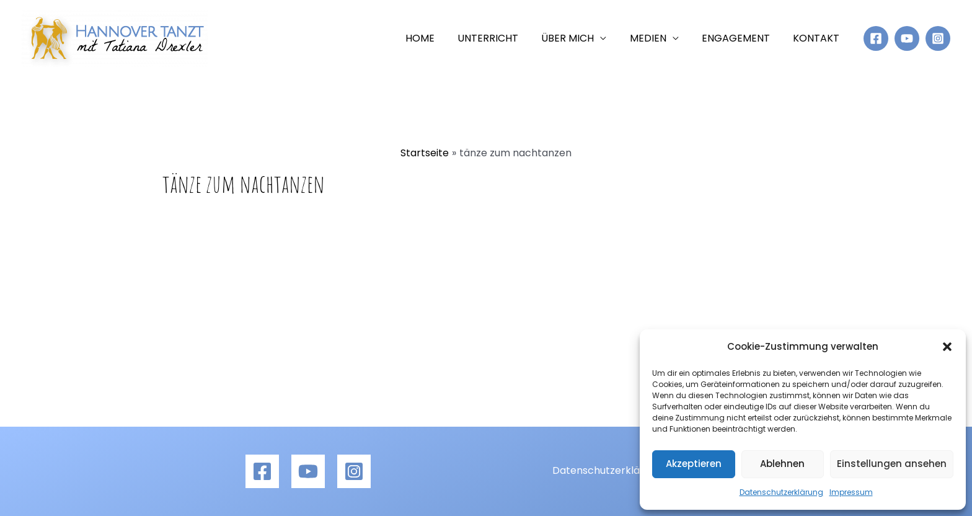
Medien (656, 38)
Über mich (579, 38)
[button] (947, 346)
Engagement (741, 38)
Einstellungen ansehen (892, 463)
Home (438, 38)
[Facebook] (876, 38)
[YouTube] (907, 38)
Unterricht (502, 38)
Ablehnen (782, 463)
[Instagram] (938, 38)
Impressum (851, 492)
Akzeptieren (694, 463)
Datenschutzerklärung (781, 492)
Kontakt (818, 38)
